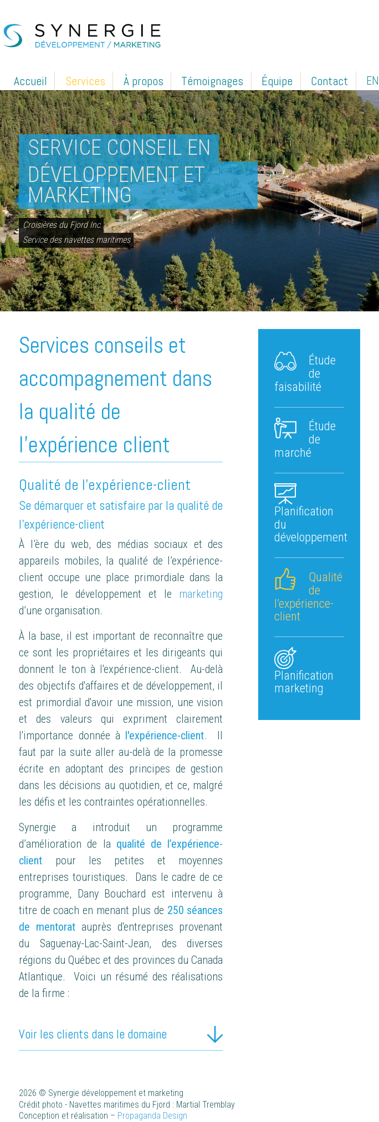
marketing (201, 594)
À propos (143, 80)
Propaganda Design (152, 1115)
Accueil (30, 80)
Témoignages (212, 80)
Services (85, 80)
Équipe (277, 80)
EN (372, 80)
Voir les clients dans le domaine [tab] (93, 1034)
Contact (329, 80)
